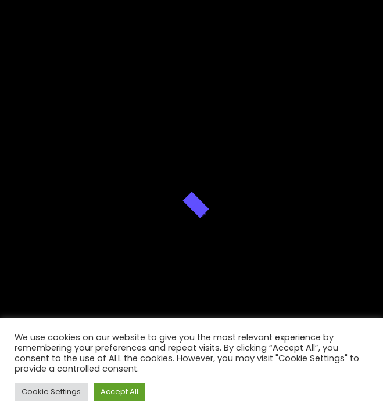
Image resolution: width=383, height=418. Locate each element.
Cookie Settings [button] (51, 391)
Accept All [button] (119, 391)
